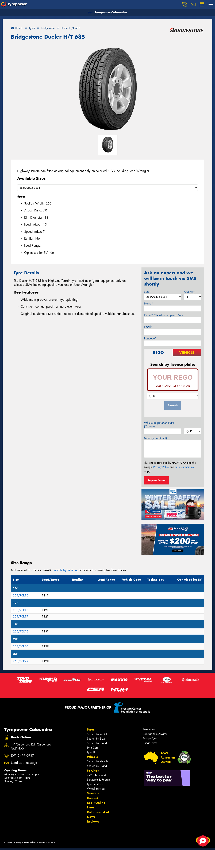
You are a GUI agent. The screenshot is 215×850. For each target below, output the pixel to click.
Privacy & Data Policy (24, 842)
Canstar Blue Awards (155, 734)
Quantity (189, 292)
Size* (147, 292)
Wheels (92, 757)
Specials (93, 793)
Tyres (90, 729)
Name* (148, 303)
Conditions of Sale (46, 842)
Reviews (93, 821)
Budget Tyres (150, 738)
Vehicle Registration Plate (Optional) (159, 424)
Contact (92, 798)
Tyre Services (94, 784)
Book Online (96, 803)
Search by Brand (97, 743)
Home (16, 28)
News (91, 817)
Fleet (90, 807)
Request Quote (156, 480)
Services (93, 770)
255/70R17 (20, 616)
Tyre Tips (92, 752)
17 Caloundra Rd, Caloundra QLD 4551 (31, 747)
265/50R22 (20, 661)
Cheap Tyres (150, 743)
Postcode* (150, 338)
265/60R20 (20, 646)
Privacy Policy (161, 467)
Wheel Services (96, 789)
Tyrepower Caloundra (107, 12)
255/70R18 (20, 631)
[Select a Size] (107, 188)
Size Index (149, 729)
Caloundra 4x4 (98, 812)
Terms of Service (184, 467)
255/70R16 (20, 595)
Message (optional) (155, 438)
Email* (148, 327)
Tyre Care (92, 747)
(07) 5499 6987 (22, 756)
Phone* (163, 315)
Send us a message (24, 763)
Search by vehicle (65, 570)
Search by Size (96, 738)
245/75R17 (20, 610)
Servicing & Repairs (98, 779)
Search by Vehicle (97, 734)
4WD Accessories (97, 775)
